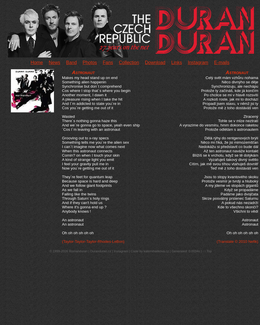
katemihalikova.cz (156, 251)
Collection (129, 62)
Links (176, 62)
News (54, 62)
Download (155, 62)
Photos (90, 62)
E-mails (221, 62)
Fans (108, 62)
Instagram (198, 62)
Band (71, 62)
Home (37, 62)
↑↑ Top (207, 251)
